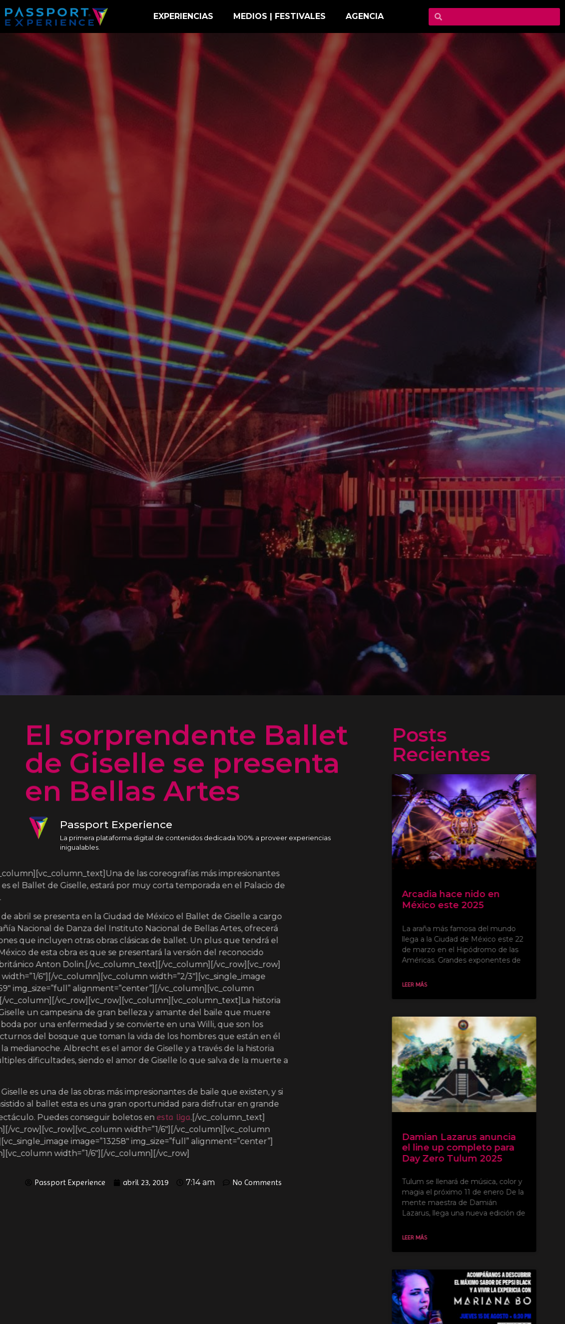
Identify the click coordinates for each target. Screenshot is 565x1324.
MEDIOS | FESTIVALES (279, 16)
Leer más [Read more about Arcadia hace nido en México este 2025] (423, 984)
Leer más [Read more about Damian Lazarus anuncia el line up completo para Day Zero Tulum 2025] (423, 1237)
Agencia (365, 16)
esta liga (71, 1117)
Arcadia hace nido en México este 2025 (460, 900)
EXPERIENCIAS (183, 16)
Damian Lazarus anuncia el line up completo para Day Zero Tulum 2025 (468, 1148)
